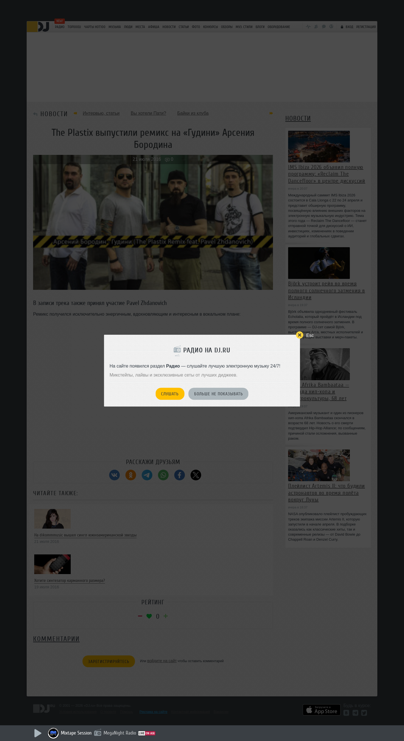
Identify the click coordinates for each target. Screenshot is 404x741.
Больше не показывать (218, 393)
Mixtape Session (76, 733)
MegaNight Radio (120, 733)
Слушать (170, 393)
